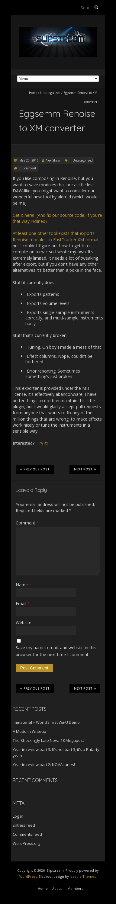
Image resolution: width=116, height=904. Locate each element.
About (57, 888)
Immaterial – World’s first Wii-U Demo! (47, 722)
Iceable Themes (83, 876)
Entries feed (24, 825)
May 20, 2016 (28, 160)
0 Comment (28, 168)
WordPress (28, 876)
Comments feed (27, 834)
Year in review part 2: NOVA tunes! (44, 764)
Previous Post (35, 469)
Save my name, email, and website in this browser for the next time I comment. (56, 651)
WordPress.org (26, 843)
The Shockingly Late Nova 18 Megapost (48, 740)
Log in (18, 816)
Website (23, 622)
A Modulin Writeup (29, 731)
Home (33, 93)
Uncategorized (50, 93)
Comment (27, 523)
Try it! (42, 443)
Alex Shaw (53, 160)
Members (75, 888)
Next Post (85, 469)
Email (23, 603)
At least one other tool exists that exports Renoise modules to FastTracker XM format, (56, 236)
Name (23, 585)
